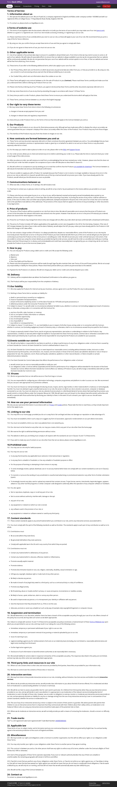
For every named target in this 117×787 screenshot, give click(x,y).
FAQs (64, 150)
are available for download (83, 167)
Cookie (59, 405)
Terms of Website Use (97, 622)
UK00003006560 (60, 721)
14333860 (27, 783)
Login (99, 6)
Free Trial (106, 6)
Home (9, 6)
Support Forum (75, 150)
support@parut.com (103, 2)
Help (49, 6)
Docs (43, 6)
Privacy (51, 405)
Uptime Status (106, 783)
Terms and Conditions (94, 785)
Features (17, 6)
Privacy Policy (92, 783)
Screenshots (27, 6)
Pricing (36, 6)
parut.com (100, 30)
